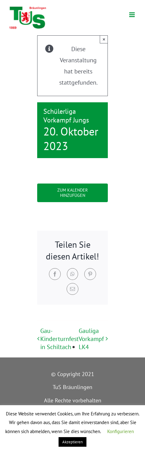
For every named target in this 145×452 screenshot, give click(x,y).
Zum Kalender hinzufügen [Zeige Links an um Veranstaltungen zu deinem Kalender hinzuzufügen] (72, 193)
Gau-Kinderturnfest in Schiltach (59, 339)
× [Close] (104, 39)
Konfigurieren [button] (120, 431)
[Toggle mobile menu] (132, 14)
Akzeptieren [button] (72, 442)
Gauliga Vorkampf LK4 (91, 339)
